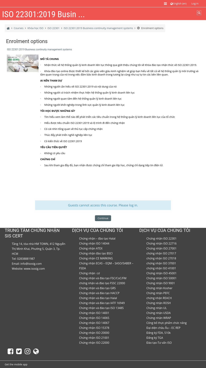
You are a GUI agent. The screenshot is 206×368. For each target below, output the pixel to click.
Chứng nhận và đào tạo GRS (97, 288)
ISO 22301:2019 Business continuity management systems (39, 49)
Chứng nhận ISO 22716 (161, 243)
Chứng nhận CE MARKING (96, 258)
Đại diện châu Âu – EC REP (163, 328)
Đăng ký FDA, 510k (158, 333)
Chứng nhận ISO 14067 (94, 323)
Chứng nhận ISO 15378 (94, 328)
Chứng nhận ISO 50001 (161, 278)
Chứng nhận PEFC (158, 293)
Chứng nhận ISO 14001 (94, 313)
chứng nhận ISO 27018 (161, 258)
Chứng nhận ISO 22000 (94, 343)
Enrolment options (150, 28)
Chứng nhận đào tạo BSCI (96, 253)
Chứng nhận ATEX (91, 248)
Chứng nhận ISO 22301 (161, 238)
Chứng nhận (87, 273)
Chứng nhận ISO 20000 (94, 333)
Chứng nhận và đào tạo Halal (98, 298)
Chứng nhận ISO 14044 (94, 243)
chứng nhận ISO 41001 (161, 268)
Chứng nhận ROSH (158, 303)
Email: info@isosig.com (27, 264)
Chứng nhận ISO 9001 (160, 283)
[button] (178, 3)
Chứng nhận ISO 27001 (161, 248)
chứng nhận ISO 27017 (161, 253)
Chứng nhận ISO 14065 (94, 318)
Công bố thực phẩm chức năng (166, 323)
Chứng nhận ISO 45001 (161, 273)
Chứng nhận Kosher (159, 288)
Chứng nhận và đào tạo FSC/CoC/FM (103, 278)
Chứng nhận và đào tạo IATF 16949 (102, 303)
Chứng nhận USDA (158, 313)
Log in (194, 3)
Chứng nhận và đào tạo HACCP (99, 293)
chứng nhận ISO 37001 (161, 263)
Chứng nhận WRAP (158, 318)
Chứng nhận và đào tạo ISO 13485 (101, 308)
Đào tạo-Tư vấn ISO (159, 343)
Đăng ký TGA (154, 338)
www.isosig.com (34, 269)
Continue (103, 218)
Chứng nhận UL (156, 308)
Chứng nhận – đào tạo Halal (97, 238)
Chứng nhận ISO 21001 (94, 338)
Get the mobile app (16, 364)
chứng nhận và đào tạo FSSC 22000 (102, 283)
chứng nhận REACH (159, 298)
